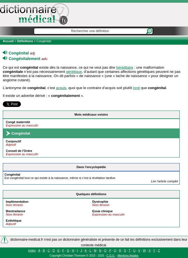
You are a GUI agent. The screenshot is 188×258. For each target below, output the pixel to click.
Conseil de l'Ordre (19, 150)
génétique (74, 72)
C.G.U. (111, 255)
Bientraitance (15, 211)
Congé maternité (18, 122)
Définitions (25, 41)
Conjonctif (13, 141)
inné (136, 88)
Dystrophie (100, 201)
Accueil (8, 41)
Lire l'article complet (164, 181)
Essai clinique (102, 211)
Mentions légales (128, 255)
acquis (61, 88)
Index (32, 250)
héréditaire (124, 67)
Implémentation (17, 201)
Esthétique (13, 220)
